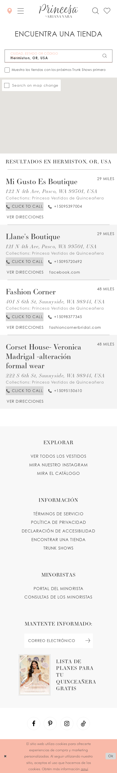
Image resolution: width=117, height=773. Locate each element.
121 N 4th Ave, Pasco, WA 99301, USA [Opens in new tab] (51, 246)
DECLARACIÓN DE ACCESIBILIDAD (58, 530)
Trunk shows (58, 548)
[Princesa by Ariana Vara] (58, 11)
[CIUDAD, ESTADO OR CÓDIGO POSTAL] (58, 56)
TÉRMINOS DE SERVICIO (58, 513)
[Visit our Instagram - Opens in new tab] (66, 723)
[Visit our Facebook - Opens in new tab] (33, 723)
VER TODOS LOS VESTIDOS (59, 456)
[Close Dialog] (5, 756)
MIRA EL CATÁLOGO (58, 473)
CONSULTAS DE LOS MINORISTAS (58, 597)
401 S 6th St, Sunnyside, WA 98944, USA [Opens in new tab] (55, 301)
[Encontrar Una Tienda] (9, 11)
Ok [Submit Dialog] (110, 756)
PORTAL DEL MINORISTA (58, 588)
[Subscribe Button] (88, 640)
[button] (20, 11)
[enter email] (58, 640)
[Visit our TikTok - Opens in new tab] (83, 723)
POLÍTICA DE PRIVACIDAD (58, 522)
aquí (84, 768)
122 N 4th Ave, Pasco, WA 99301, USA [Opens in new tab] (51, 191)
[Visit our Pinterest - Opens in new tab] (50, 723)
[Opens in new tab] (25, 217)
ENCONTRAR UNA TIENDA (58, 539)
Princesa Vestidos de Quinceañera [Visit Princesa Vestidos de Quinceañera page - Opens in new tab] (68, 198)
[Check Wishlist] (107, 11)
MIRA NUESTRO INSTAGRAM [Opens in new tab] (58, 464)
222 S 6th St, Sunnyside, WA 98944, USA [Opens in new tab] (55, 375)
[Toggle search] (95, 11)
